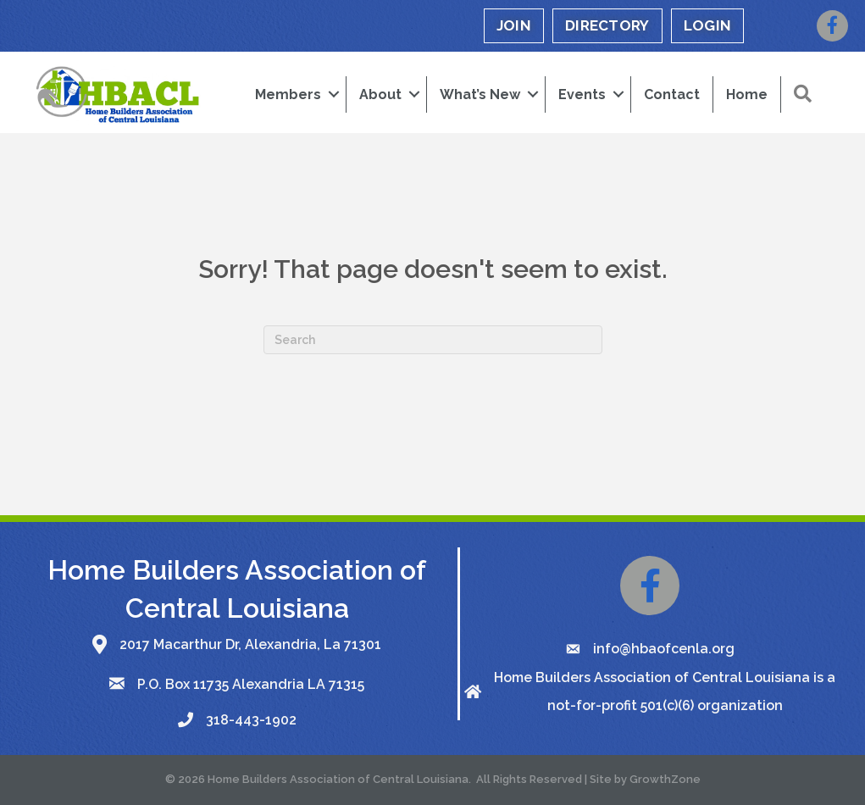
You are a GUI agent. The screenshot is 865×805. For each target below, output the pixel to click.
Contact (672, 94)
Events (582, 94)
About (380, 94)
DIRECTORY (607, 25)
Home (747, 94)
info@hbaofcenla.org (664, 649)
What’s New (480, 94)
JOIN (513, 25)
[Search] (432, 339)
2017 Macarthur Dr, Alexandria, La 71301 (250, 644)
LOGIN (708, 25)
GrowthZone (665, 779)
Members (288, 94)
